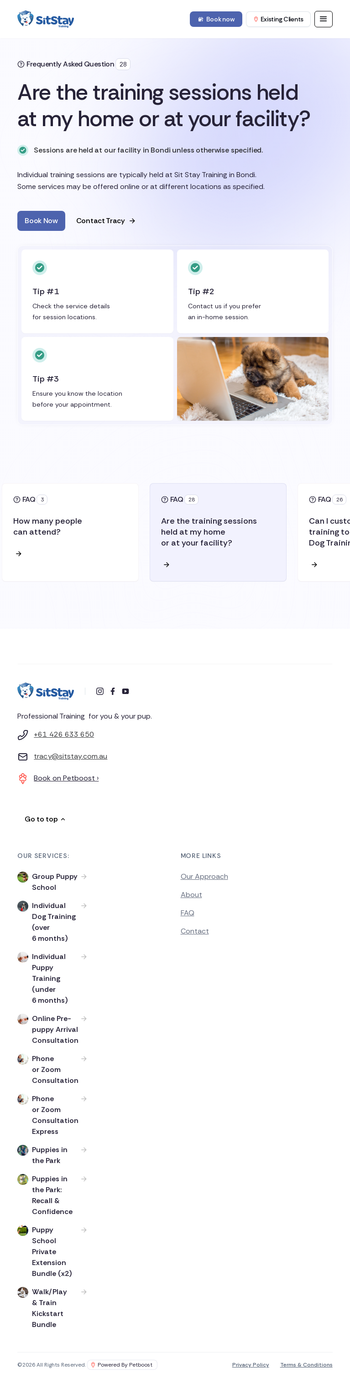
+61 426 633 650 (64, 734)
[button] (323, 19)
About (191, 894)
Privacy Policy (250, 1364)
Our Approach (204, 876)
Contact (195, 931)
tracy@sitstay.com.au (70, 756)
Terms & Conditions (306, 1364)
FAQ (187, 913)
